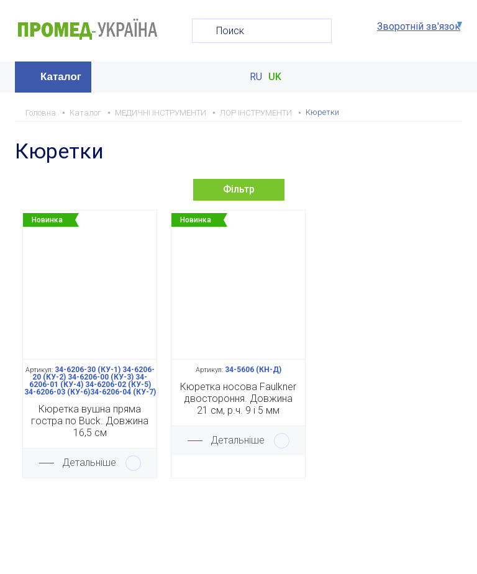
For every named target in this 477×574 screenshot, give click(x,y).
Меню (451, 77)
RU (256, 77)
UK (274, 77)
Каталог (60, 77)
